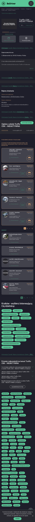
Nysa (15, 458)
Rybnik (13, 480)
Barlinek (5, 393)
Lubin (12, 451)
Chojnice (21, 404)
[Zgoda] (33, 516)
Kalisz (5, 433)
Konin (4, 440)
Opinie (27, 48)
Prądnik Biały (7, 336)
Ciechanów (6, 408)
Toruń (24, 494)
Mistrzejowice (8, 329)
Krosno (21, 444)
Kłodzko (27, 437)
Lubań (5, 451)
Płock (22, 473)
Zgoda (17, 518)
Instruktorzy (20, 48)
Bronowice (24, 314)
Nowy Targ (6, 458)
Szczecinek (24, 491)
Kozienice (22, 440)
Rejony (15, 48)
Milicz (5, 455)
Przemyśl (14, 476)
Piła (13, 469)
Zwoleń (16, 505)
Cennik (10, 48)
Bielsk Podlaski (8, 397)
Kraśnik (13, 444)
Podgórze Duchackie (21, 332)
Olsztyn (14, 462)
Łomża (27, 447)
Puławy (22, 476)
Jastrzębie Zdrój (8, 430)
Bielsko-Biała (20, 397)
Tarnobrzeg (6, 494)
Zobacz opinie (9, 34)
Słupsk (5, 487)
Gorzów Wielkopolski (10, 422)
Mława (12, 455)
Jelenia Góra (20, 430)
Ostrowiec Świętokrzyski (21, 465)
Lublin (19, 451)
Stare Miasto (7, 340)
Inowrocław (16, 426)
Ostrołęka (6, 465)
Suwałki (23, 487)
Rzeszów (21, 480)
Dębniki (15, 318)
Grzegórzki (26, 318)
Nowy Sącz (21, 455)
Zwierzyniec (7, 347)
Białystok (27, 393)
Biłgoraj (5, 401)
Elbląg (20, 411)
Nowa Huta (21, 329)
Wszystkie (6, 310)
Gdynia (22, 415)
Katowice (26, 433)
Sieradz (13, 483)
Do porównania (13, 157)
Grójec (22, 422)
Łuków (26, 451)
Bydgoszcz (26, 401)
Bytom (5, 404)
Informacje (4, 48)
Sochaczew (13, 487)
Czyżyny (6, 318)
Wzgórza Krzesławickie (11, 343)
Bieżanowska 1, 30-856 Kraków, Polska (12, 96)
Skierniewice (23, 483)
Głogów (5, 419)
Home (3, 9)
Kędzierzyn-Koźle (8, 437)
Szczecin (14, 491)
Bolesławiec (15, 401)
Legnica (5, 447)
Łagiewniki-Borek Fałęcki (11, 325)
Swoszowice (20, 340)
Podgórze (28, 9)
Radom (5, 480)
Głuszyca (14, 419)
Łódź (20, 447)
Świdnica (5, 491)
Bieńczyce (17, 310)
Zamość (25, 501)
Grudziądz (6, 426)
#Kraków (4, 102)
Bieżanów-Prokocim (9, 314)
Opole (22, 462)
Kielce (19, 437)
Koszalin (12, 440)
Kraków (23, 9)
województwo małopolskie (12, 9)
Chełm (12, 404)
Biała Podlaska (16, 393)
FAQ (31, 48)
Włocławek (6, 501)
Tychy (5, 498)
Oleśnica (5, 462)
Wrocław (16, 501)
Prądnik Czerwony (23, 336)
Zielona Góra (7, 505)
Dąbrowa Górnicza (9, 411)
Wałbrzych (13, 498)
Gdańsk (14, 415)
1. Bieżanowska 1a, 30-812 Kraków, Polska (13, 55)
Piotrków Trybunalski (10, 473)
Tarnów (16, 494)
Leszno (13, 447)
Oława (22, 458)
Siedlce (5, 483)
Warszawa (23, 498)
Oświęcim (6, 469)
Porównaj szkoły (26, 39)
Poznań (5, 476)
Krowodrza (7, 321)
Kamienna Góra (15, 433)
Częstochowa (17, 408)
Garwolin (5, 415)
